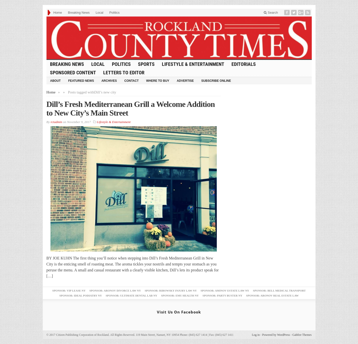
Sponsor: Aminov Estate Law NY (225, 290)
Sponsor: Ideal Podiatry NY (80, 295)
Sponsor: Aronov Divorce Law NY (115, 290)
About (55, 81)
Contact (131, 81)
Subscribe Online (216, 81)
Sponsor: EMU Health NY (180, 295)
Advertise (185, 81)
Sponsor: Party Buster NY (222, 295)
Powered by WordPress (276, 335)
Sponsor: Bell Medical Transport (279, 290)
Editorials (243, 64)
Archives (109, 81)
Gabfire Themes (302, 335)
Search (271, 12)
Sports (146, 64)
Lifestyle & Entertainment (193, 64)
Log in (256, 335)
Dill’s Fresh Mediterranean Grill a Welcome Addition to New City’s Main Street (130, 108)
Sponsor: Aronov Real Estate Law (272, 295)
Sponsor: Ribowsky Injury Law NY (171, 290)
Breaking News (79, 12)
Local (99, 12)
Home (57, 12)
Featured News (81, 81)
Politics (114, 12)
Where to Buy (157, 81)
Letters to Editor (123, 73)
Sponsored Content (73, 73)
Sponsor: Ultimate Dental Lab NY (131, 295)
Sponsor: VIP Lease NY (69, 290)
